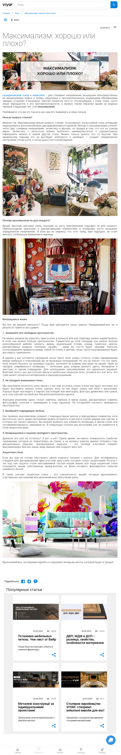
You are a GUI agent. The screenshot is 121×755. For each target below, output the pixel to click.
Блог (17, 13)
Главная (6, 13)
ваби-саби (38, 95)
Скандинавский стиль (16, 95)
